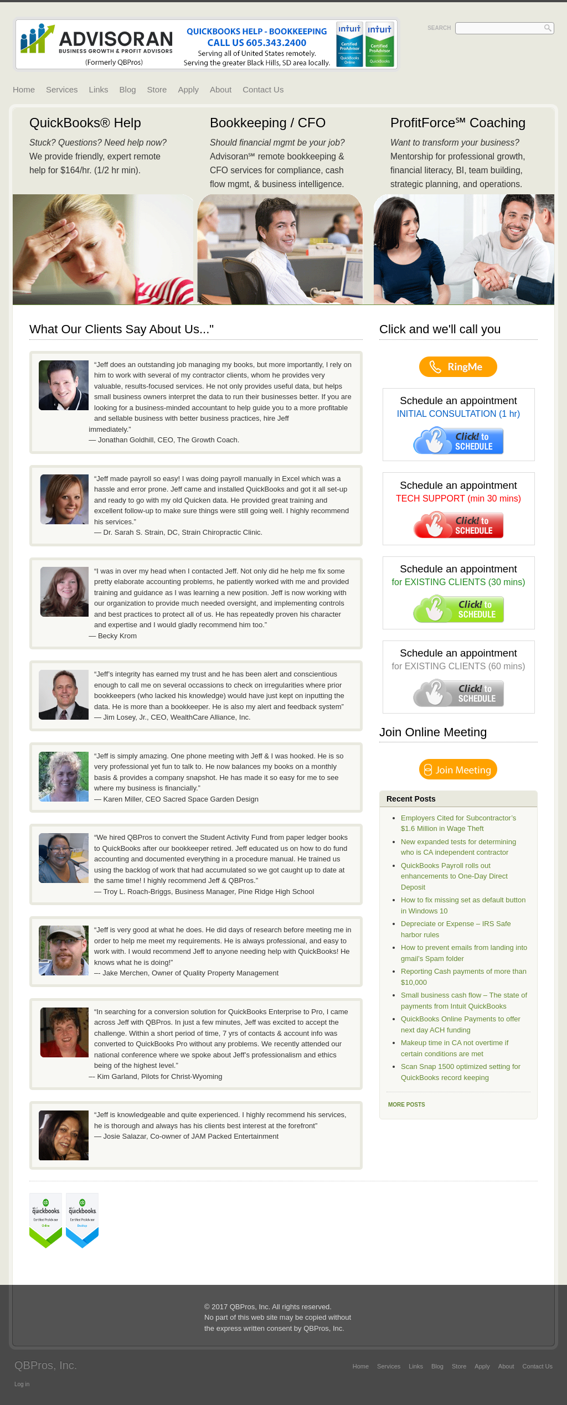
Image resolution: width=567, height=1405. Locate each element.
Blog (128, 89)
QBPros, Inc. (45, 1365)
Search (439, 28)
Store (157, 89)
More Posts (406, 1105)
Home (24, 89)
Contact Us (263, 89)
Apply (188, 89)
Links (99, 89)
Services (62, 89)
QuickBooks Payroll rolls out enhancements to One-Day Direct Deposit (454, 876)
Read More (103, 206)
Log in (21, 1384)
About (220, 89)
